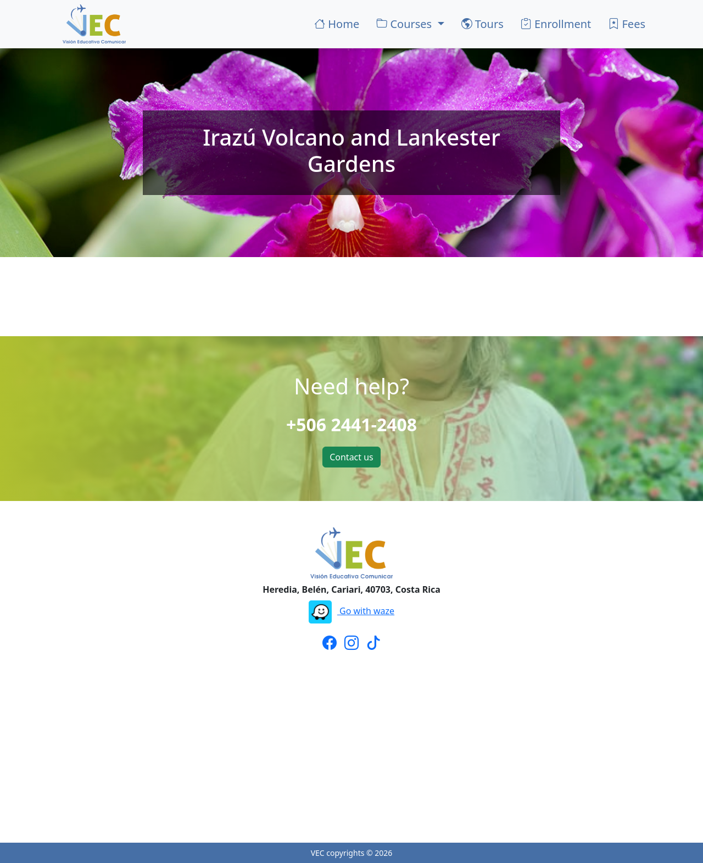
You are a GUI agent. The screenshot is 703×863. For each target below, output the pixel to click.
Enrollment (556, 23)
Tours (482, 23)
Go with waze (351, 611)
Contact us (351, 457)
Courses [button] (405, 23)
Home (336, 23)
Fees (626, 23)
